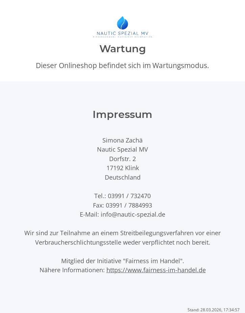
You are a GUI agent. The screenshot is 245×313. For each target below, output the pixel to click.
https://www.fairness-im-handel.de (156, 269)
